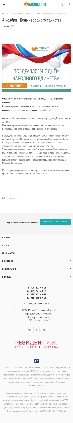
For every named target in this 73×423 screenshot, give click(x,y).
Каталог (6, 237)
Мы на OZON (8, 253)
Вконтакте (29, 330)
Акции (5, 245)
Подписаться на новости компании (55, 222)
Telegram (36, 330)
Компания (7, 261)
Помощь (6, 276)
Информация (9, 269)
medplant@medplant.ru (38, 303)
